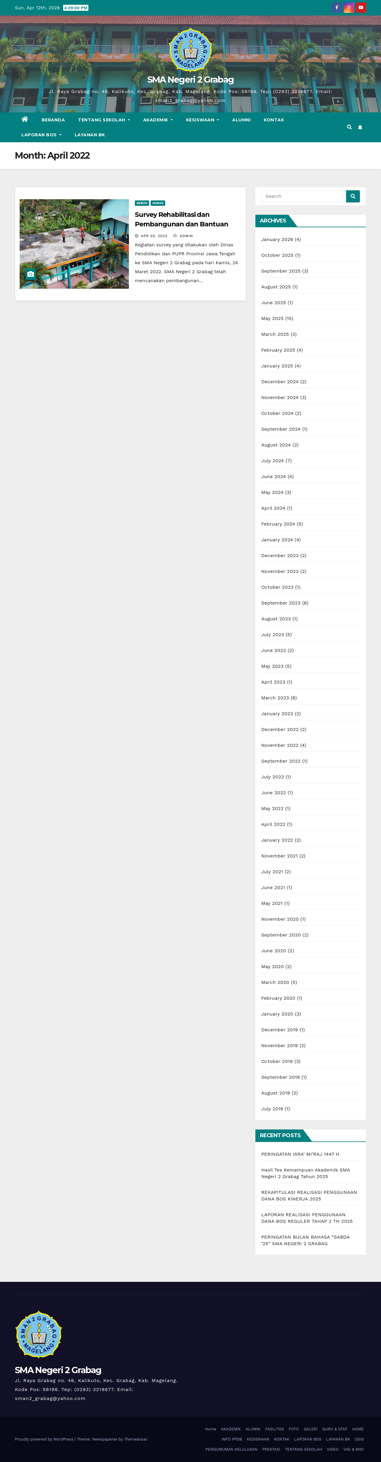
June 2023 (273, 650)
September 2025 (281, 271)
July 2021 (272, 871)
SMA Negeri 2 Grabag (190, 79)
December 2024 (280, 381)
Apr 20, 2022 (154, 236)
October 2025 (277, 255)
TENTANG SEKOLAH (104, 120)
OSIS (359, 1439)
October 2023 (277, 587)
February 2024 (278, 524)
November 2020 (280, 919)
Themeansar (135, 1439)
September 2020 (281, 935)
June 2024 (273, 476)
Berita (142, 203)
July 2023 (272, 634)
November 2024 (280, 397)
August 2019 (275, 1093)
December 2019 (279, 1030)
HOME (358, 1429)
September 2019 (280, 1077)
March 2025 (275, 334)
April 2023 (273, 682)
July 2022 (272, 777)
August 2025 (276, 287)
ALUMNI (241, 120)
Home (210, 1429)
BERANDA (53, 120)
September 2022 (281, 761)
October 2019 (277, 1061)
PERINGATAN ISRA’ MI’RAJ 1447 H (300, 1154)
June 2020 (273, 950)
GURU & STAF (335, 1429)
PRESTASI (271, 1449)
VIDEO (332, 1449)
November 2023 (280, 571)
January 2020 (277, 1014)
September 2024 (281, 429)
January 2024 (277, 540)
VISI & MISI (353, 1449)
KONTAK (274, 120)
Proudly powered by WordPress (45, 1439)
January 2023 (277, 713)
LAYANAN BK (90, 134)
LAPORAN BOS (41, 134)
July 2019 (272, 1109)
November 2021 (279, 856)
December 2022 (280, 729)
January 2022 (277, 840)
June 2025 (273, 302)
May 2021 (272, 903)
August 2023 (276, 619)
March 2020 (275, 982)
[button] (349, 127)
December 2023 (280, 555)
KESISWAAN (202, 120)
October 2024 (277, 413)
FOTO (294, 1429)
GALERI (311, 1429)
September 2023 (281, 603)
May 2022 (272, 808)
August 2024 (276, 445)
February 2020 (278, 998)
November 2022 (280, 745)
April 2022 (273, 824)
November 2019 (279, 1045)
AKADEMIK (158, 120)
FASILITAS (274, 1429)
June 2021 (273, 887)
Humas (157, 203)
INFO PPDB (231, 1439)
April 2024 (273, 508)
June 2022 (273, 792)
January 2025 (277, 366)
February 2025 (278, 350)
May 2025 (272, 318)
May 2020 (272, 966)
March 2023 (275, 698)
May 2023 (272, 666)
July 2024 (272, 460)
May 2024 (272, 492)
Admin (183, 236)
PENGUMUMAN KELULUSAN (231, 1449)
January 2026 (277, 239)
